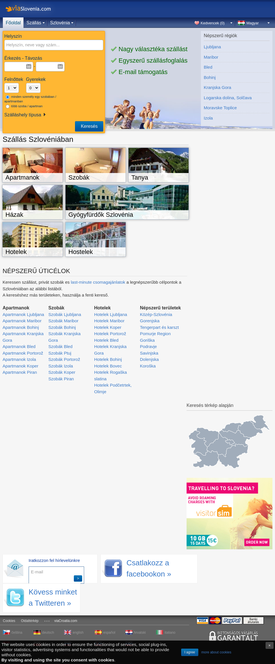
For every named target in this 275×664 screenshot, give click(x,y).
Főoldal (13, 22)
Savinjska (149, 353)
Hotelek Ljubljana (110, 314)
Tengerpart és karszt (159, 327)
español (109, 633)
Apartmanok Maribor (22, 320)
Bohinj (210, 77)
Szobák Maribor (63, 320)
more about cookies (216, 652)
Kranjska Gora (217, 87)
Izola (208, 118)
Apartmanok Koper (20, 365)
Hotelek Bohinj (108, 359)
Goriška (147, 340)
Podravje (148, 346)
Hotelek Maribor (109, 320)
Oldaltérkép (29, 621)
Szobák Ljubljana (64, 314)
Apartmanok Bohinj (21, 327)
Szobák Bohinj (62, 327)
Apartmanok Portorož (23, 353)
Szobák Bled (60, 346)
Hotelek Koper (107, 327)
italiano (170, 633)
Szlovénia (60, 22)
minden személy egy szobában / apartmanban (30, 99)
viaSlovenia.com (33, 8)
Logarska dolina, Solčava (228, 97)
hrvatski (140, 633)
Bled (208, 67)
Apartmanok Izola (19, 359)
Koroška (148, 365)
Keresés (89, 126)
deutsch (48, 633)
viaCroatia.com (65, 621)
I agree (189, 652)
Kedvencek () (213, 23)
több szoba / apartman (24, 106)
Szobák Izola (60, 365)
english (78, 633)
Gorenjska (149, 320)
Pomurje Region (155, 333)
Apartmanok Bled (19, 346)
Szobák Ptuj (59, 353)
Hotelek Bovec (108, 365)
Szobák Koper (61, 372)
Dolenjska (149, 359)
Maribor (211, 57)
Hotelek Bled (106, 340)
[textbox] (45, 45)
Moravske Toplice (220, 107)
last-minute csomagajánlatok (98, 282)
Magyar (252, 23)
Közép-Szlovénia (156, 314)
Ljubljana (212, 46)
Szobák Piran (61, 378)
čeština (16, 633)
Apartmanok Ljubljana (23, 314)
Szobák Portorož (64, 359)
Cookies (9, 621)
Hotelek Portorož (110, 333)
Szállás (33, 22)
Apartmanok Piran (20, 372)
